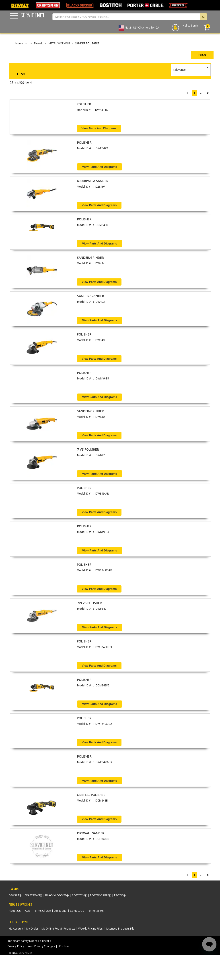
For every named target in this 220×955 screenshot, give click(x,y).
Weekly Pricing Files (90, 928)
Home (19, 43)
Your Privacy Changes (41, 946)
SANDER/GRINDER (90, 257)
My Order (32, 928)
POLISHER (84, 104)
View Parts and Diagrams (99, 128)
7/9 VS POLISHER (89, 603)
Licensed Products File (120, 928)
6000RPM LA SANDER (92, 181)
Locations (60, 911)
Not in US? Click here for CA (142, 27)
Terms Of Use (42, 911)
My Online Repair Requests (58, 928)
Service (32, 15)
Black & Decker (55, 895)
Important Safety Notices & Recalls (29, 941)
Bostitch (78, 895)
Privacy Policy (16, 946)
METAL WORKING (59, 43)
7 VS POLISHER (88, 449)
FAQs (27, 911)
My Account (16, 928)
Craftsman (32, 895)
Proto (118, 895)
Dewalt (38, 43)
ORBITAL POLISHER (91, 795)
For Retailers (95, 911)
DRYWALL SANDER (90, 833)
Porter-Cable (99, 895)
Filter (202, 55)
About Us (15, 911)
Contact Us (77, 911)
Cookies (64, 946)
